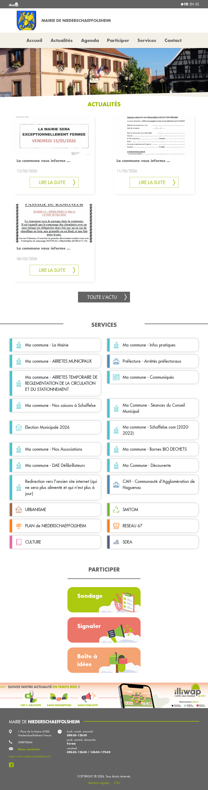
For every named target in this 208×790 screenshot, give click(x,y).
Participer (118, 40)
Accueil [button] (34, 40)
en (192, 4)
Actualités (62, 40)
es (197, 4)
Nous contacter (29, 749)
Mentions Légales (99, 783)
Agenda (90, 40)
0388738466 (25, 742)
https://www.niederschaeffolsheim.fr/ (30, 756)
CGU (117, 783)
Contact (173, 40)
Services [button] (147, 40)
